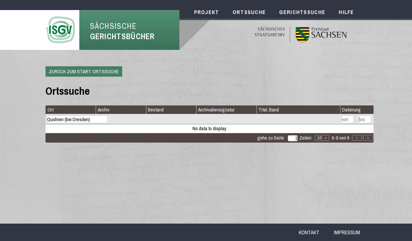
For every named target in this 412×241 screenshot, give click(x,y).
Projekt (206, 12)
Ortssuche (249, 12)
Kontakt (309, 232)
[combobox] (322, 138)
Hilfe (346, 12)
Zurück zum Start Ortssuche (84, 71)
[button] (368, 138)
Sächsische (122, 31)
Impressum (347, 232)
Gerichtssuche (302, 12)
